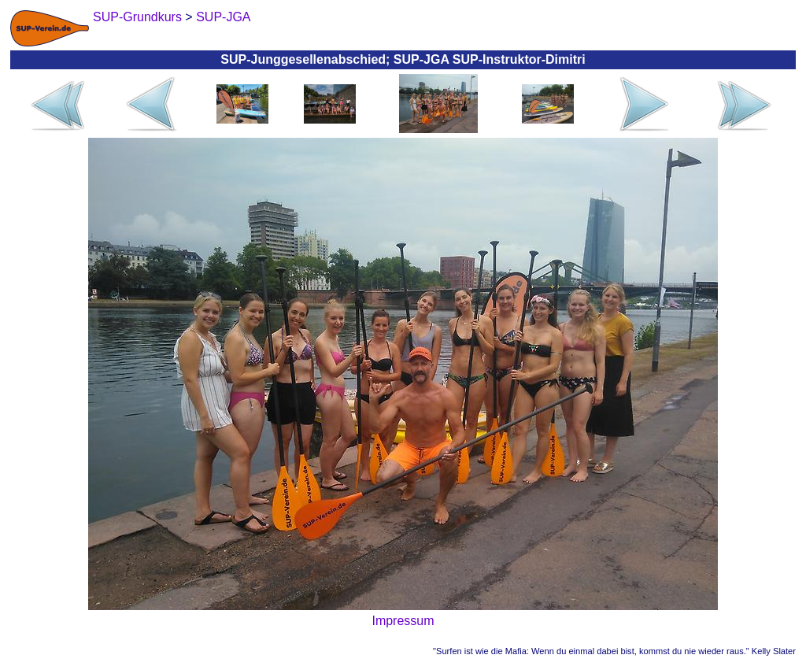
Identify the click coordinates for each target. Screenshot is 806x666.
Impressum (403, 620)
